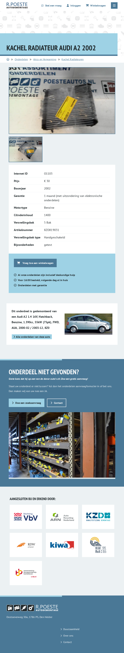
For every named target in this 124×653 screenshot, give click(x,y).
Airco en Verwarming (44, 59)
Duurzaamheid (71, 629)
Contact (57, 402)
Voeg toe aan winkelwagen (35, 263)
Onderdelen (21, 59)
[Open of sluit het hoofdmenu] (114, 5)
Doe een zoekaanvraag (26, 402)
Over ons (68, 635)
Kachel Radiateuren (73, 59)
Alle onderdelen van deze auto (31, 336)
